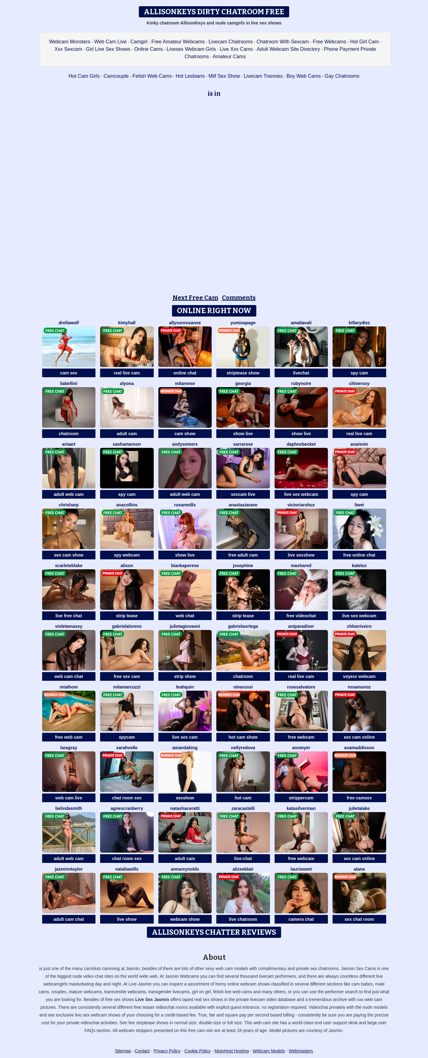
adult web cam (69, 494)
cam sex (68, 372)
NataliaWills (127, 869)
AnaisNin (359, 444)
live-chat (243, 858)
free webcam (301, 737)
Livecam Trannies (263, 76)
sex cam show (68, 555)
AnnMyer (301, 747)
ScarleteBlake (68, 565)
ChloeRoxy (359, 383)
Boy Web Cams (303, 76)
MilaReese (185, 383)
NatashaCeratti (185, 808)
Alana (359, 869)
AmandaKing (185, 747)
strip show (185, 676)
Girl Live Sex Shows (108, 49)
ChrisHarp (69, 504)
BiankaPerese (185, 565)
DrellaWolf (69, 322)
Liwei (359, 504)
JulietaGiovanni (185, 626)
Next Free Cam (195, 297)
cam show (185, 433)
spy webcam (127, 555)
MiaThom (69, 686)
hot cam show (243, 737)
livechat (301, 372)
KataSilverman (301, 808)
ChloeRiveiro (359, 626)
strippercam (301, 797)
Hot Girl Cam (364, 41)
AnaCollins (126, 504)
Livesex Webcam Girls (191, 49)
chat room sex (127, 797)
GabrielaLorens (127, 626)
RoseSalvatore (301, 686)
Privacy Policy (166, 1050)
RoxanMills (185, 504)
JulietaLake (359, 808)
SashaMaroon (127, 444)
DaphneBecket (301, 444)
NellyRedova (243, 747)
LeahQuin (185, 686)
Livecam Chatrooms (231, 41)
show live (243, 433)
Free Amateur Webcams (178, 41)
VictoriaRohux (301, 504)
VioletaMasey (68, 626)
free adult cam (243, 555)
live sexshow (301, 555)
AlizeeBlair (243, 869)
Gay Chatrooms (342, 76)
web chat (185, 615)
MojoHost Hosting (231, 1050)
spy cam (359, 372)
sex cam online (359, 737)
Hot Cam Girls (83, 76)
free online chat (359, 555)
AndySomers (185, 444)
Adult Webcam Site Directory (288, 49)
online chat (185, 372)
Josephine (243, 565)
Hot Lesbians (190, 76)
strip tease (127, 615)
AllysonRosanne (185, 322)
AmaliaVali (301, 322)
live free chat (68, 615)
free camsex (359, 797)
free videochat (301, 615)
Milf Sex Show (224, 76)
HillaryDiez (359, 322)
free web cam (68, 737)
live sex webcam (301, 494)
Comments (239, 297)
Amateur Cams (229, 56)
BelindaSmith (68, 808)
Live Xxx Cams (236, 49)
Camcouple (116, 76)
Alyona (127, 383)
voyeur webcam (359, 676)
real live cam (127, 372)
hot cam (243, 797)
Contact (142, 1050)
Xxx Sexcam (68, 49)
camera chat (301, 919)
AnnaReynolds (185, 869)
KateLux (359, 565)
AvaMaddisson (359, 747)
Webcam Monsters (69, 41)
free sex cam (127, 676)
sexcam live (243, 494)
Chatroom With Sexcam (283, 41)
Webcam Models (269, 1050)
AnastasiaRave (243, 504)
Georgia (243, 383)
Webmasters (301, 1050)
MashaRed (301, 565)
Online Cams (148, 49)
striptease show (243, 372)
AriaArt (68, 444)
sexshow (185, 797)
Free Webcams (329, 41)
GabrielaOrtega (243, 626)
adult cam (127, 433)
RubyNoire (301, 383)
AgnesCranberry (127, 808)
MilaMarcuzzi (126, 686)
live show (127, 919)
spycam (127, 737)
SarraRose (243, 444)
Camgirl (139, 41)
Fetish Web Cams (152, 76)
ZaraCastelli (243, 808)
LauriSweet (301, 869)
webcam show (185, 919)
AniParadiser (301, 626)
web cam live (68, 797)
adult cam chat (69, 919)
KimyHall (126, 322)
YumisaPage (243, 322)
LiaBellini (68, 383)
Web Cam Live (110, 41)
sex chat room (359, 919)
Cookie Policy (197, 1050)
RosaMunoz (359, 686)
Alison (127, 565)
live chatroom (243, 919)
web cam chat (69, 676)
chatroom (69, 433)
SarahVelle (127, 747)
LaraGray (68, 747)
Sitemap (123, 1050)
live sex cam (185, 737)
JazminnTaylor (69, 869)
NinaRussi (243, 686)
